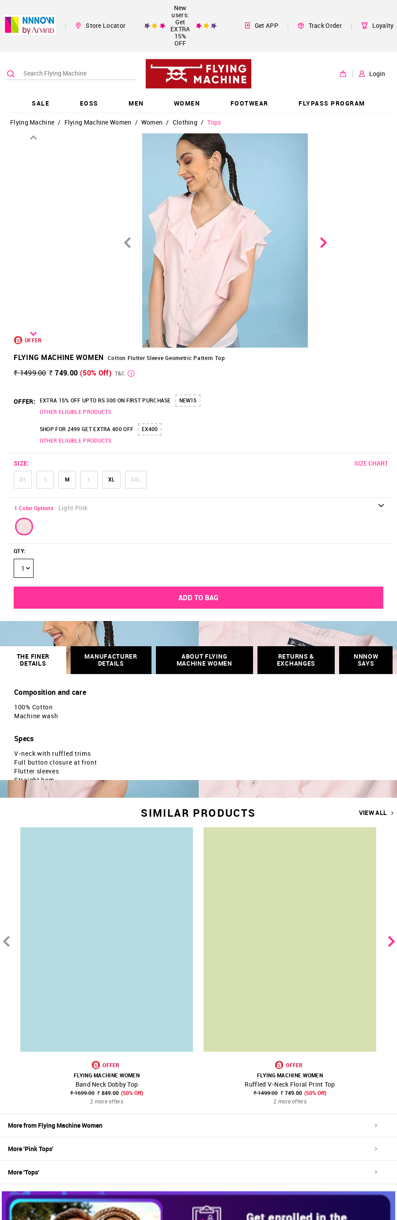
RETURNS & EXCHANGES (296, 659)
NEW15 (188, 400)
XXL (136, 479)
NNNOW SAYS (366, 659)
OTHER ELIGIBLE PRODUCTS (76, 411)
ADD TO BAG (198, 597)
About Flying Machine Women (204, 659)
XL (111, 479)
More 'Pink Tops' (192, 1148)
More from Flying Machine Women (192, 1125)
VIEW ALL (376, 812)
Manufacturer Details (110, 659)
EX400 (150, 428)
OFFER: (24, 401)
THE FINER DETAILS (33, 659)
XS (22, 479)
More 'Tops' (192, 1172)
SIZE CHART (371, 463)
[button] (24, 526)
